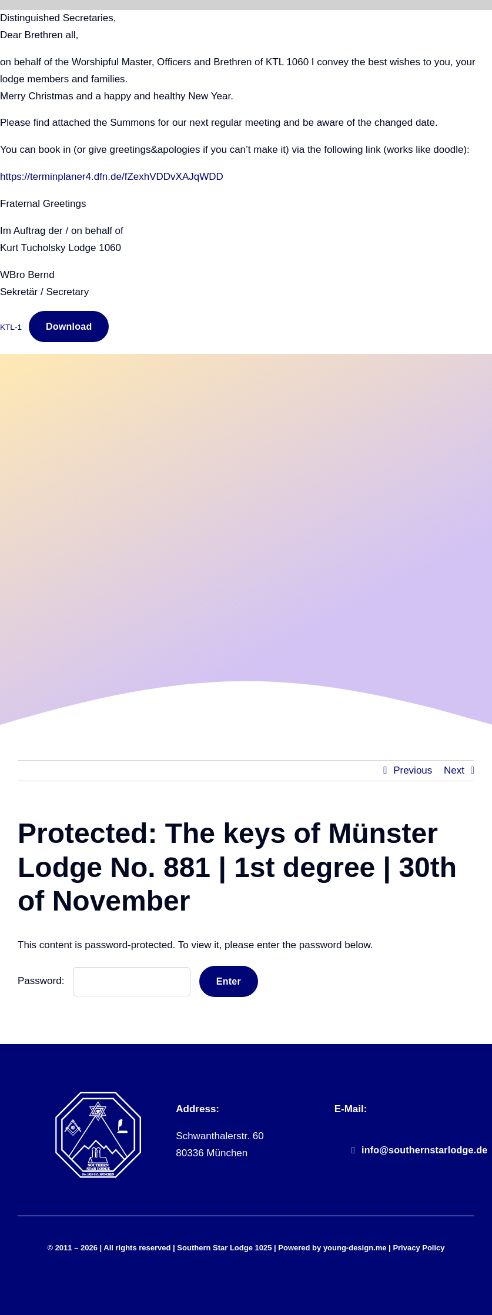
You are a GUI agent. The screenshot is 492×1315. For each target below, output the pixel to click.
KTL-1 (11, 327)
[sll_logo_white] (98, 1096)
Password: (104, 980)
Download (69, 327)
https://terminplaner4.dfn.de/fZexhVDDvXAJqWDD (111, 176)
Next (454, 770)
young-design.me (355, 1247)
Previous (412, 770)
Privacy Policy (418, 1247)
